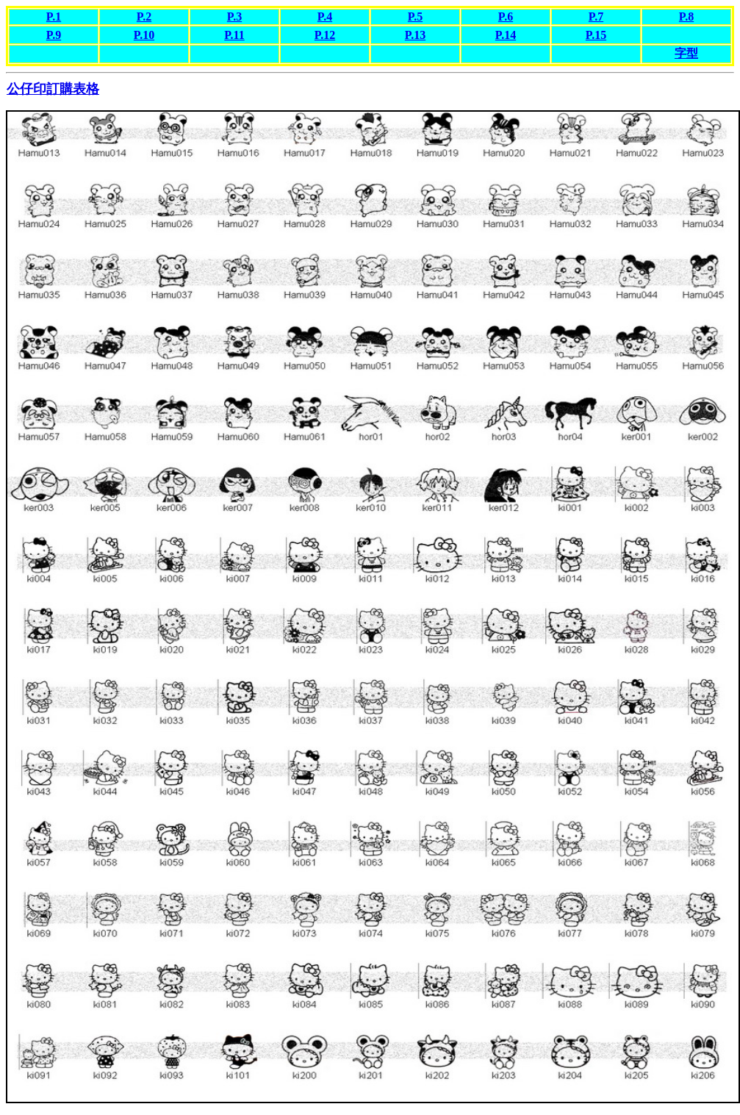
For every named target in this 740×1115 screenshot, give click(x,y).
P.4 (324, 16)
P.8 (686, 16)
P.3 (234, 16)
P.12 (325, 35)
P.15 (596, 35)
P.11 (234, 35)
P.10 (144, 35)
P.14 (505, 35)
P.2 (144, 16)
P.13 (415, 35)
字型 (686, 53)
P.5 (415, 16)
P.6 (505, 16)
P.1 (53, 16)
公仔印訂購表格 (53, 89)
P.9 (53, 35)
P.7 (596, 16)
